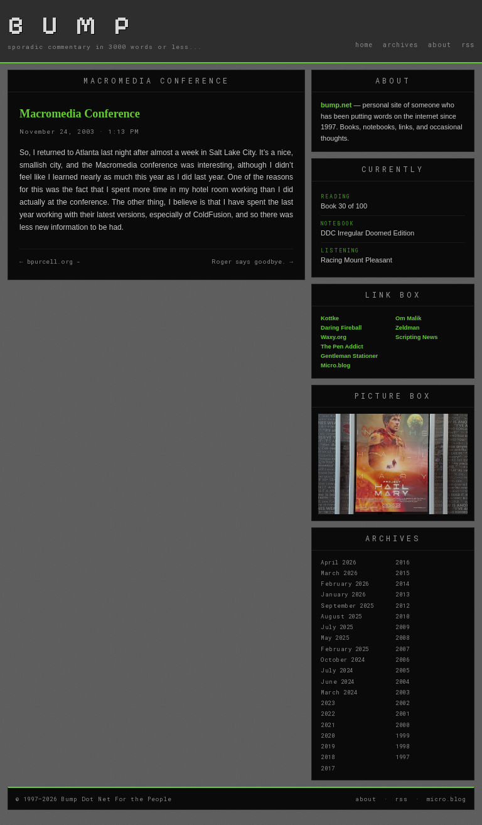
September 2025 (347, 605)
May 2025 (335, 637)
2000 (402, 724)
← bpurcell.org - (49, 261)
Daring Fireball (341, 328)
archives (400, 44)
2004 (402, 681)
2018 (328, 756)
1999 (402, 735)
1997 (402, 756)
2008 (402, 637)
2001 (402, 713)
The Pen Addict (342, 346)
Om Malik (408, 318)
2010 (402, 616)
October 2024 (343, 659)
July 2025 (337, 626)
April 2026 (338, 562)
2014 (402, 583)
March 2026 (339, 572)
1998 (402, 746)
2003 (402, 692)
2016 (402, 562)
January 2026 (343, 594)
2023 (328, 702)
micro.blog (446, 798)
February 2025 (345, 648)
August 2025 (341, 616)
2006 (402, 659)
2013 (402, 594)
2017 (328, 768)
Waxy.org (333, 337)
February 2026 (345, 583)
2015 (402, 572)
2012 (402, 605)
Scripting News (416, 337)
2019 (328, 746)
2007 (402, 648)
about (439, 44)
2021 (328, 724)
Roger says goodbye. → (252, 261)
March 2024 (339, 692)
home (364, 44)
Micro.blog (335, 365)
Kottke (330, 318)
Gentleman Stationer (349, 356)
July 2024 (337, 670)
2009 (402, 626)
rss (467, 44)
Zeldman (407, 328)
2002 (402, 702)
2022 (328, 713)
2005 (402, 670)
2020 (328, 735)
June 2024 (338, 681)
